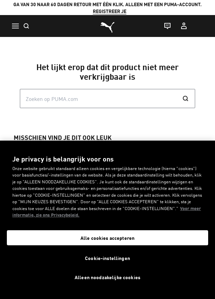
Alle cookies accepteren (107, 237)
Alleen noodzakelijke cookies (107, 277)
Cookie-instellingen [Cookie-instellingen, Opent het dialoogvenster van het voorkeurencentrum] (107, 258)
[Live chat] (167, 26)
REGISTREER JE (109, 11)
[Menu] (15, 26)
